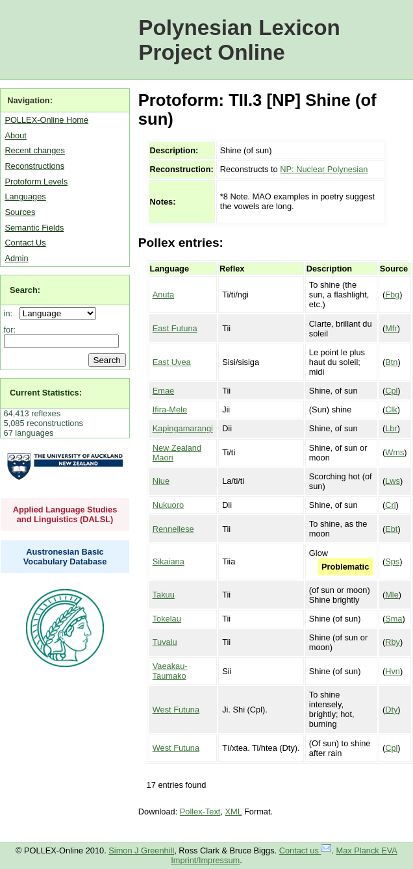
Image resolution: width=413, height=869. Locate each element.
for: (10, 329)
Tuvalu (165, 642)
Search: (25, 290)
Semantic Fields (34, 228)
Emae (163, 391)
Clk (391, 409)
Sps (392, 561)
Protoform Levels (36, 181)
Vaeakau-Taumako (170, 671)
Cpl (391, 391)
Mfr (391, 328)
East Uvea (172, 362)
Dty (391, 709)
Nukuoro (168, 505)
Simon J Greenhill (141, 850)
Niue (161, 481)
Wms (394, 452)
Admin (16, 258)
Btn (391, 362)
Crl (390, 505)
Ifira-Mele (170, 409)
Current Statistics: (46, 392)
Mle (392, 594)
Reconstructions (34, 166)
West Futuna (176, 709)
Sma (393, 618)
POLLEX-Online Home (46, 120)
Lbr (391, 428)
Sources (20, 212)
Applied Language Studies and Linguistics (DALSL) (65, 514)
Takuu (164, 594)
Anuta (163, 294)
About (15, 135)
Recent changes (34, 150)
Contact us (305, 850)
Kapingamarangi (183, 428)
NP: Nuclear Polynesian (324, 169)
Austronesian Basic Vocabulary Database (65, 556)
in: (11, 313)
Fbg (392, 294)
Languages (25, 196)
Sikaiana (168, 561)
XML (233, 811)
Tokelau (167, 618)
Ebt (391, 529)
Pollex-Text (200, 811)
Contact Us (25, 242)
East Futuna (175, 328)
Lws (392, 481)
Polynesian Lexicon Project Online (239, 40)
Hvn (392, 671)
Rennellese (173, 529)
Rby (392, 642)
